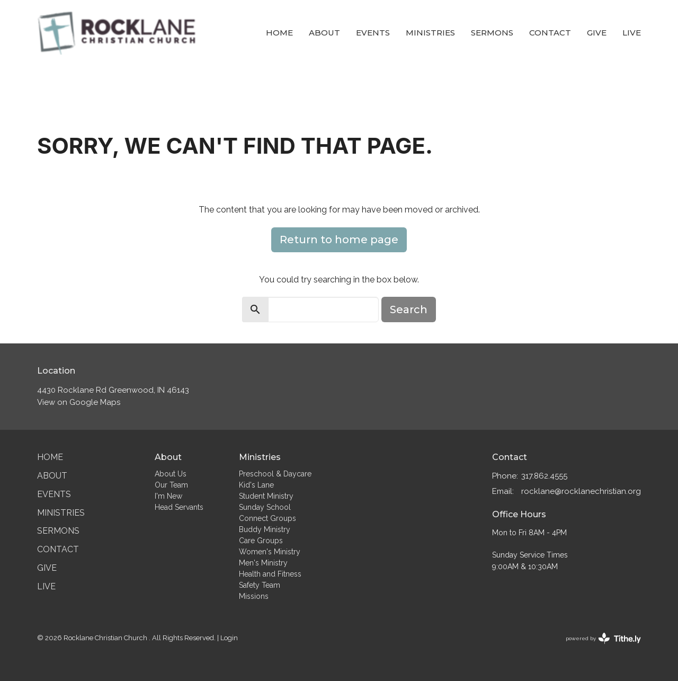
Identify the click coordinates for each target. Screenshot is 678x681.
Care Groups (261, 540)
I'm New (168, 496)
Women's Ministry (269, 551)
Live (631, 33)
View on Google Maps (78, 402)
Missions (254, 596)
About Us (170, 474)
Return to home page (339, 239)
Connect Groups (267, 518)
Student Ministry (266, 496)
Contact (550, 33)
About (324, 33)
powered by (603, 638)
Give (596, 33)
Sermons (492, 33)
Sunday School (265, 507)
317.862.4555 (544, 476)
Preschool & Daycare (275, 474)
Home (279, 33)
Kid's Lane (256, 485)
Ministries (430, 33)
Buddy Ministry (264, 529)
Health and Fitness (270, 574)
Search (408, 309)
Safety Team (259, 585)
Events (373, 33)
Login (229, 638)
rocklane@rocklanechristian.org (581, 491)
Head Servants (179, 507)
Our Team (171, 485)
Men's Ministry (263, 563)
